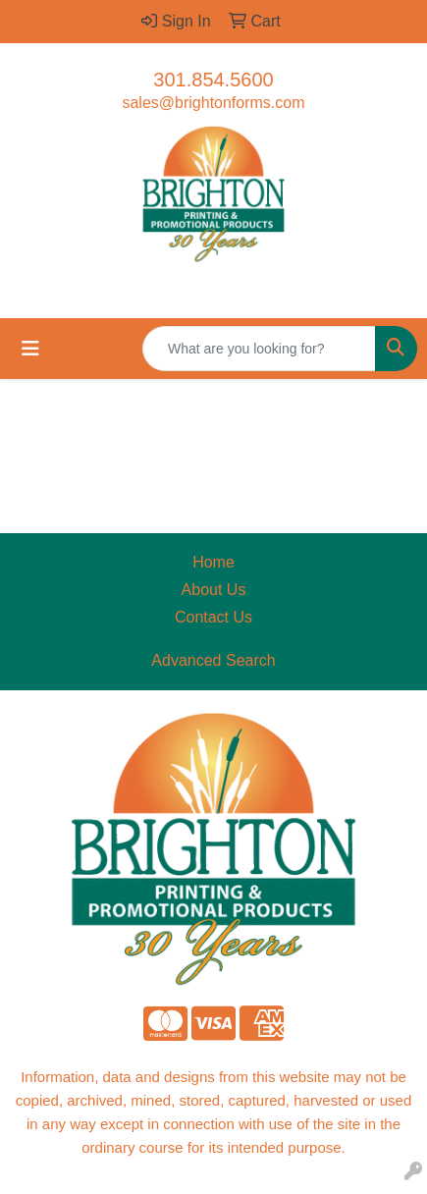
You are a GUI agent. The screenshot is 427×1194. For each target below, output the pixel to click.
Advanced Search (213, 660)
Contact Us (213, 617)
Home (213, 562)
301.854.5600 (213, 79)
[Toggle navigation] (30, 348)
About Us (214, 589)
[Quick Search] (259, 348)
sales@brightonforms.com (213, 102)
